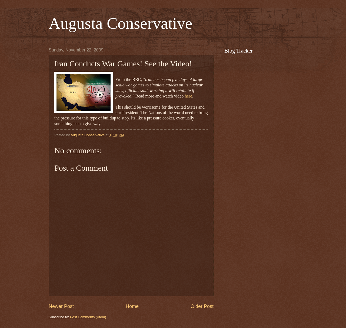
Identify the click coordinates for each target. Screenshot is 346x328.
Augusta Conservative (120, 23)
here (188, 96)
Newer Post (61, 306)
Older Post (202, 306)
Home (132, 306)
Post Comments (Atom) (88, 317)
